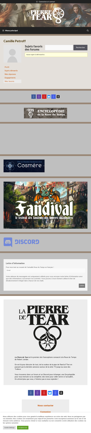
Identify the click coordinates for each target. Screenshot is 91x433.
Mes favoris (9, 81)
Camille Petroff (15, 41)
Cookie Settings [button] (9, 428)
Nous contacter (45, 405)
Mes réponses (10, 74)
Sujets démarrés (11, 70)
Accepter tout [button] (22, 428)
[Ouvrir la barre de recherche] (87, 30)
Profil (7, 67)
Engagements (10, 77)
